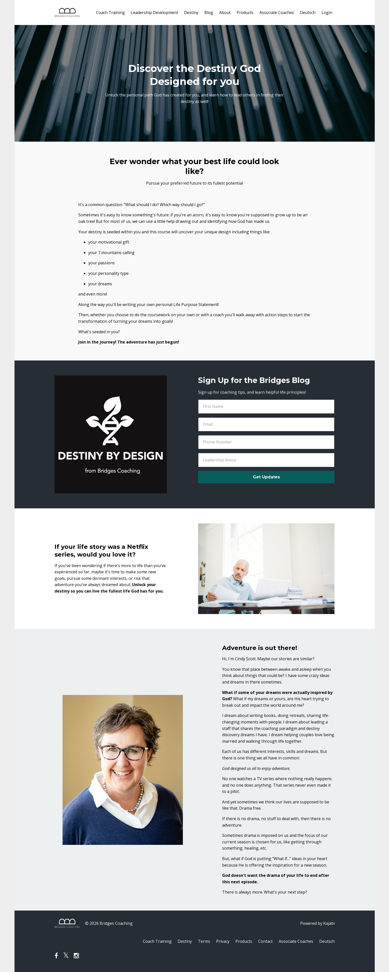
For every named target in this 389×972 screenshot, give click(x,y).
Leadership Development (154, 12)
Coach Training (110, 12)
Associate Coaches (276, 12)
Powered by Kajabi (317, 923)
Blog (208, 12)
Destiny (191, 12)
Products (245, 12)
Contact (265, 941)
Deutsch (307, 12)
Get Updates (266, 477)
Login (326, 12)
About (225, 12)
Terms (204, 941)
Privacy (222, 941)
